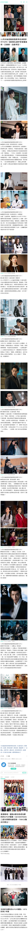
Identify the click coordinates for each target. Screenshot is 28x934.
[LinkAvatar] (4, 764)
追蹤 (13, 768)
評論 (24, 772)
